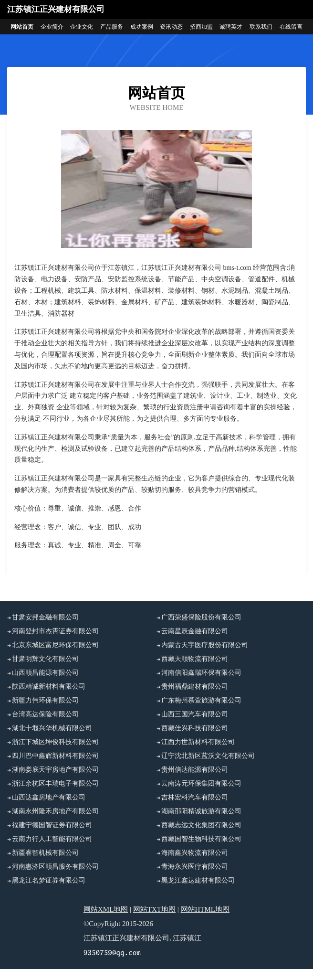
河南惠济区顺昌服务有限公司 (55, 866)
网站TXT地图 (154, 909)
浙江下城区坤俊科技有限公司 (55, 741)
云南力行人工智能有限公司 (52, 838)
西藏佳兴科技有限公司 (194, 728)
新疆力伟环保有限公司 (45, 700)
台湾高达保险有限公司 (45, 714)
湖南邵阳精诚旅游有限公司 (201, 811)
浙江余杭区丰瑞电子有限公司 (55, 783)
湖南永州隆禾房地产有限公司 (55, 811)
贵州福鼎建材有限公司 (194, 686)
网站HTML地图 (205, 909)
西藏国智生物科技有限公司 (201, 838)
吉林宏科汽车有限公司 (194, 797)
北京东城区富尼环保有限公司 (55, 645)
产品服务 (111, 26)
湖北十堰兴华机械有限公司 (52, 728)
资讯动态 (171, 26)
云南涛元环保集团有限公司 (201, 783)
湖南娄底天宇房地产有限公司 (55, 769)
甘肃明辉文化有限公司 (45, 658)
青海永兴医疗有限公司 (194, 866)
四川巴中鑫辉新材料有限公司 (55, 755)
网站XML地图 (105, 909)
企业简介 (52, 26)
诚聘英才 (230, 26)
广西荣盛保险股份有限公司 (201, 617)
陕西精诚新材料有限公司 (48, 686)
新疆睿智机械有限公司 (45, 852)
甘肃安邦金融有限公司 (45, 617)
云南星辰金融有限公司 (194, 631)
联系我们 (261, 26)
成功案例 (141, 26)
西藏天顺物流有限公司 (194, 658)
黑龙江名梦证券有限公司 (48, 880)
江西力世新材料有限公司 (198, 741)
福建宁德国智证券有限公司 (52, 825)
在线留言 (291, 26)
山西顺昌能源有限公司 (45, 672)
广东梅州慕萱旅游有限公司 (201, 700)
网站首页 (21, 26)
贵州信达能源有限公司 (194, 769)
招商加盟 (201, 26)
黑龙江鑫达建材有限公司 (198, 880)
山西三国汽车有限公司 (194, 714)
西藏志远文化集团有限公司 (201, 825)
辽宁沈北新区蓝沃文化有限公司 (208, 755)
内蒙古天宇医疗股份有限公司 (204, 645)
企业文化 (81, 26)
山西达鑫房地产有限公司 (48, 797)
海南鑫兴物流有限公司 (194, 852)
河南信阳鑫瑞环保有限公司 (201, 672)
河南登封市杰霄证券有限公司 (55, 631)
